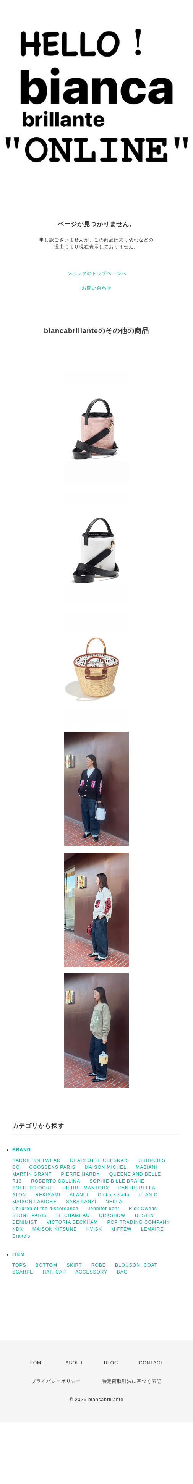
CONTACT (151, 1363)
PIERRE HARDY (80, 1174)
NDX (17, 1229)
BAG (122, 1272)
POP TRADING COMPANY (138, 1222)
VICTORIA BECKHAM (72, 1222)
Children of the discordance (45, 1208)
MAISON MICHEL (106, 1167)
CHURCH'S (151, 1160)
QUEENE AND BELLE (135, 1174)
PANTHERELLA (137, 1188)
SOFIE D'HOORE (32, 1188)
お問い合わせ (97, 288)
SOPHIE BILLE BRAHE (116, 1181)
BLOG (111, 1363)
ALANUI (79, 1195)
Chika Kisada (114, 1195)
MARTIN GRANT (32, 1174)
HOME (37, 1363)
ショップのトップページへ (97, 273)
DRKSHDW (112, 1215)
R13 (17, 1181)
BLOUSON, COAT (136, 1265)
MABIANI (146, 1167)
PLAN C (148, 1195)
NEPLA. (114, 1201)
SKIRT (74, 1265)
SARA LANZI (81, 1201)
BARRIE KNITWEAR (36, 1160)
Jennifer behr (103, 1208)
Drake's (21, 1236)
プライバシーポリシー (56, 1381)
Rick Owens (143, 1208)
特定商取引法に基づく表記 (132, 1381)
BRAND (21, 1149)
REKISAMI (48, 1195)
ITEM (18, 1254)
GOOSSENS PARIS (52, 1167)
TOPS (19, 1265)
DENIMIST (24, 1222)
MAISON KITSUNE (54, 1229)
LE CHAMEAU (73, 1215)
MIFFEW (121, 1229)
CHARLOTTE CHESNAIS (99, 1160)
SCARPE (22, 1272)
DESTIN (144, 1215)
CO (16, 1167)
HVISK (94, 1229)
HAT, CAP (54, 1272)
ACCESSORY (91, 1272)
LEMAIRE (152, 1229)
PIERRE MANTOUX (86, 1188)
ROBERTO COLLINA (55, 1181)
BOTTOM (46, 1265)
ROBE (98, 1265)
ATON (19, 1195)
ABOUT (74, 1363)
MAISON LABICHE (34, 1201)
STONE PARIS (29, 1215)
